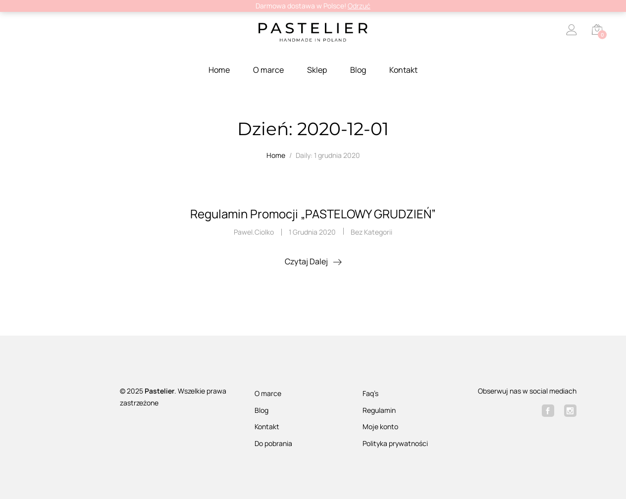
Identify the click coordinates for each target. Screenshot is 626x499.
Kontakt (403, 70)
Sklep (317, 70)
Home (219, 70)
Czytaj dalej (306, 261)
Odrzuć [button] (359, 5)
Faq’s (370, 393)
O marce (268, 70)
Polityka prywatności (395, 443)
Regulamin (379, 410)
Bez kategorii (371, 232)
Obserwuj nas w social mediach (527, 391)
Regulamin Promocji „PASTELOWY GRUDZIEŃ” (313, 213)
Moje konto (380, 426)
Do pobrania (273, 443)
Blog (358, 70)
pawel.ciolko (254, 232)
